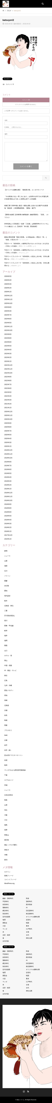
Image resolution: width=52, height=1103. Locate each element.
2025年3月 (8, 311)
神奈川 (6, 850)
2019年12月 (8, 450)
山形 (5, 805)
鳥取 (5, 800)
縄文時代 (6, 911)
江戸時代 (29, 929)
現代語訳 (7, 596)
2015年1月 (8, 539)
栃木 (5, 601)
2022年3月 (8, 400)
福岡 (5, 640)
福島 (5, 825)
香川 (5, 620)
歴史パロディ (8, 690)
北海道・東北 (8, 606)
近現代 (28, 920)
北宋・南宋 (6, 935)
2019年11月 (8, 454)
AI (26, 907)
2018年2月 (8, 527)
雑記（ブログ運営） (11, 845)
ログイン (7, 872)
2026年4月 (8, 280)
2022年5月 (8, 392)
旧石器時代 (30, 911)
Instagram (24, 1091)
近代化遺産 (6, 917)
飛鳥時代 (6, 907)
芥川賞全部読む (9, 616)
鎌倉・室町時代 (8, 898)
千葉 (5, 775)
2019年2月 (8, 485)
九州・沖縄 (8, 685)
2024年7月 (8, 315)
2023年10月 (8, 330)
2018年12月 (8, 493)
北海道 (6, 705)
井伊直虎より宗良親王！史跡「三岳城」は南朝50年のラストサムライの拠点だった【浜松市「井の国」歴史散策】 (26, 225)
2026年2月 (8, 288)
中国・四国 (8, 665)
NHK (5, 735)
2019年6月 (8, 469)
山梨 (5, 561)
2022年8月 (8, 380)
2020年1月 (8, 446)
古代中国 (6, 941)
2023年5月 (8, 346)
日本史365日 (8, 795)
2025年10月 (8, 303)
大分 (5, 820)
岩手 (5, 745)
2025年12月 (8, 296)
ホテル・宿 (8, 655)
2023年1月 (8, 361)
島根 (5, 720)
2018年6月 (8, 512)
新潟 (5, 860)
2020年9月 (8, 423)
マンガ (5, 929)
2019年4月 (8, 477)
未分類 (6, 586)
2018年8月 (8, 508)
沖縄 (5, 855)
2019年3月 (8, 481)
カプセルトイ (8, 780)
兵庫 (5, 740)
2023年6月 (8, 342)
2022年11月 (8, 369)
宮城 (5, 785)
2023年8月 (8, 338)
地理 (4, 920)
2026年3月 (8, 284)
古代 (27, 935)
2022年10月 (8, 373)
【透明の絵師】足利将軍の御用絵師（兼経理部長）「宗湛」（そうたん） (26, 216)
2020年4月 (8, 438)
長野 (5, 830)
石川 (5, 571)
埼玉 (5, 810)
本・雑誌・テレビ (10, 670)
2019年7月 (8, 466)
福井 (5, 635)
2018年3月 (8, 523)
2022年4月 (8, 396)
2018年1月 (8, 531)
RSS (28, 1091)
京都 (5, 710)
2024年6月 (8, 319)
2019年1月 (8, 489)
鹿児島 (6, 840)
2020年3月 (8, 442)
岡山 (5, 660)
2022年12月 (8, 365)
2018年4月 (8, 520)
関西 (5, 645)
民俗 (27, 898)
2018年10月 (8, 500)
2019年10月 (8, 458)
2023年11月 (8, 326)
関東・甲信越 (8, 626)
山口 (5, 651)
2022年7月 (8, 384)
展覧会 (5, 923)
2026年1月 (8, 292)
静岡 (5, 551)
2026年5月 (8, 276)
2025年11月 (8, 299)
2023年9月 (8, 334)
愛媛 (5, 581)
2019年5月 (8, 473)
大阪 (5, 815)
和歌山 (6, 835)
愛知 (5, 591)
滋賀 (5, 566)
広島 (5, 680)
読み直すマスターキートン (13, 755)
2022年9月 (8, 377)
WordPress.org (9, 883)
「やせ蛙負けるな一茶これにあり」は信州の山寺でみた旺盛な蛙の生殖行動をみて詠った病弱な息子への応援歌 (26, 198)
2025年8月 (8, 307)
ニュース (7, 556)
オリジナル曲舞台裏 (33, 917)
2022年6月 (8, 388)
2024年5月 (8, 323)
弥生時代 (6, 914)
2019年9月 (8, 462)
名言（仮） (8, 750)
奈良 (5, 715)
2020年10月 (8, 419)
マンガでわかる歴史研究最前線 (15, 770)
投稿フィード (8, 876)
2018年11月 (8, 496)
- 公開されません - (13, 127)
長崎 (5, 700)
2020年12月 (8, 411)
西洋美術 (29, 904)
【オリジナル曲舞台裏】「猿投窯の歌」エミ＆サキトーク (24, 190)
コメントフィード (10, 879)
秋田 (5, 765)
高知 (5, 695)
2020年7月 (8, 431)
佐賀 (5, 760)
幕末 (27, 926)
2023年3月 (8, 353)
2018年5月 (8, 516)
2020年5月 (8, 435)
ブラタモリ (8, 730)
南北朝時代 (30, 914)
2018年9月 (8, 504)
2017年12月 (8, 535)
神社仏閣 (29, 938)
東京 (5, 675)
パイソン (7, 576)
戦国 (27, 923)
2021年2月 (8, 404)
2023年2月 (8, 357)
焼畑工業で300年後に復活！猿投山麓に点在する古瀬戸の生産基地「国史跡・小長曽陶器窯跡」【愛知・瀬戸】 (26, 207)
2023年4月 (8, 350)
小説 (4, 926)
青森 (5, 725)
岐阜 (5, 631)
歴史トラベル (20, 1099)
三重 (5, 611)
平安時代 (6, 901)
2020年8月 (8, 427)
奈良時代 (6, 904)
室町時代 (29, 901)
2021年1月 (8, 408)
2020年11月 (8, 415)
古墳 (27, 932)
